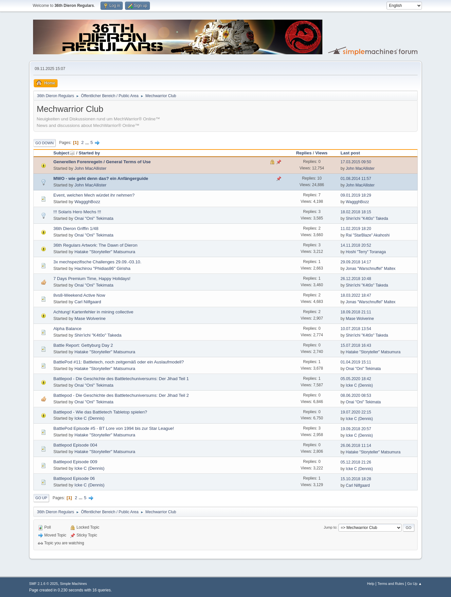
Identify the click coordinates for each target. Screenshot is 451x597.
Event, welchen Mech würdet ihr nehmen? (94, 195)
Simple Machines (73, 584)
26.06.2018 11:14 (356, 445)
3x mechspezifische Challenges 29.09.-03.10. (97, 261)
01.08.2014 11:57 (356, 178)
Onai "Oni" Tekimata (93, 218)
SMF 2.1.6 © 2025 (43, 584)
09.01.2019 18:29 (356, 195)
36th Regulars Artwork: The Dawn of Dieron (95, 245)
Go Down (44, 143)
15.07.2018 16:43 (356, 345)
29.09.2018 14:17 (356, 262)
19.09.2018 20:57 (356, 429)
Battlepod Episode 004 (75, 445)
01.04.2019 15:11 (356, 362)
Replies (304, 152)
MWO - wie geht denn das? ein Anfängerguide (100, 178)
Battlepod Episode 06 (74, 478)
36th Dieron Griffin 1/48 (76, 228)
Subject (64, 152)
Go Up (41, 498)
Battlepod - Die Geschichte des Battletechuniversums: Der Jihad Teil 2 (121, 395)
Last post (350, 152)
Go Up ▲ (414, 584)
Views (321, 152)
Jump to (330, 527)
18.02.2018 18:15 (356, 212)
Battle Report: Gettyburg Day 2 (83, 345)
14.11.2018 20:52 (356, 245)
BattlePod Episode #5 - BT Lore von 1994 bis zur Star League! (113, 428)
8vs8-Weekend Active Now (79, 295)
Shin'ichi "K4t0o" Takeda (367, 218)
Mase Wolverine (89, 318)
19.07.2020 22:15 (356, 412)
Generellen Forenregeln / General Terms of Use (102, 161)
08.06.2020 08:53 (356, 395)
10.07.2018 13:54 (356, 328)
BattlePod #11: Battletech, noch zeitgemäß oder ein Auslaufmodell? (118, 362)
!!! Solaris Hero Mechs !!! (77, 211)
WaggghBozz (87, 201)
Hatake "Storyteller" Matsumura (104, 251)
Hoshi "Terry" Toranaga (366, 252)
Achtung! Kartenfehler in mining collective (93, 311)
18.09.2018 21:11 (356, 312)
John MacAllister (90, 168)
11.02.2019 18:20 (356, 228)
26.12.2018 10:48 (356, 278)
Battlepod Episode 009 (75, 461)
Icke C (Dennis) (359, 385)
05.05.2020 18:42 (356, 379)
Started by (89, 152)
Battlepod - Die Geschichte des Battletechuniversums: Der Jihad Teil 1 (121, 378)
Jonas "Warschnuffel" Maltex (371, 268)
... (87, 142)
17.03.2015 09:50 (356, 162)
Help (370, 584)
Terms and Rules (391, 584)
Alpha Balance (67, 328)
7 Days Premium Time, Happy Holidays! (92, 278)
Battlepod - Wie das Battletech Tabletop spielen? (100, 412)
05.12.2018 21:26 (356, 462)
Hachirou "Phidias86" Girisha (102, 268)
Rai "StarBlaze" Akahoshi (368, 235)
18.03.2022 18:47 (356, 295)
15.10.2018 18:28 (356, 479)
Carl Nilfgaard (87, 301)
